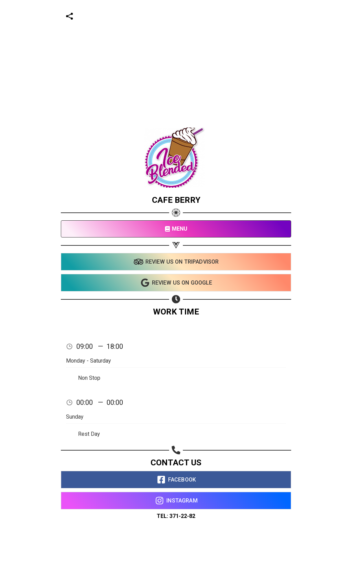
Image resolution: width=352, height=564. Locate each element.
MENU (176, 228)
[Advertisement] (173, 48)
